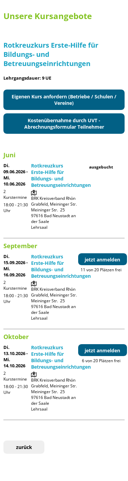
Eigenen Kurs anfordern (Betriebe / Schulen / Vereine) (64, 99)
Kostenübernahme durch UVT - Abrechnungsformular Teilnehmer (64, 123)
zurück (24, 447)
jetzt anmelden (102, 259)
